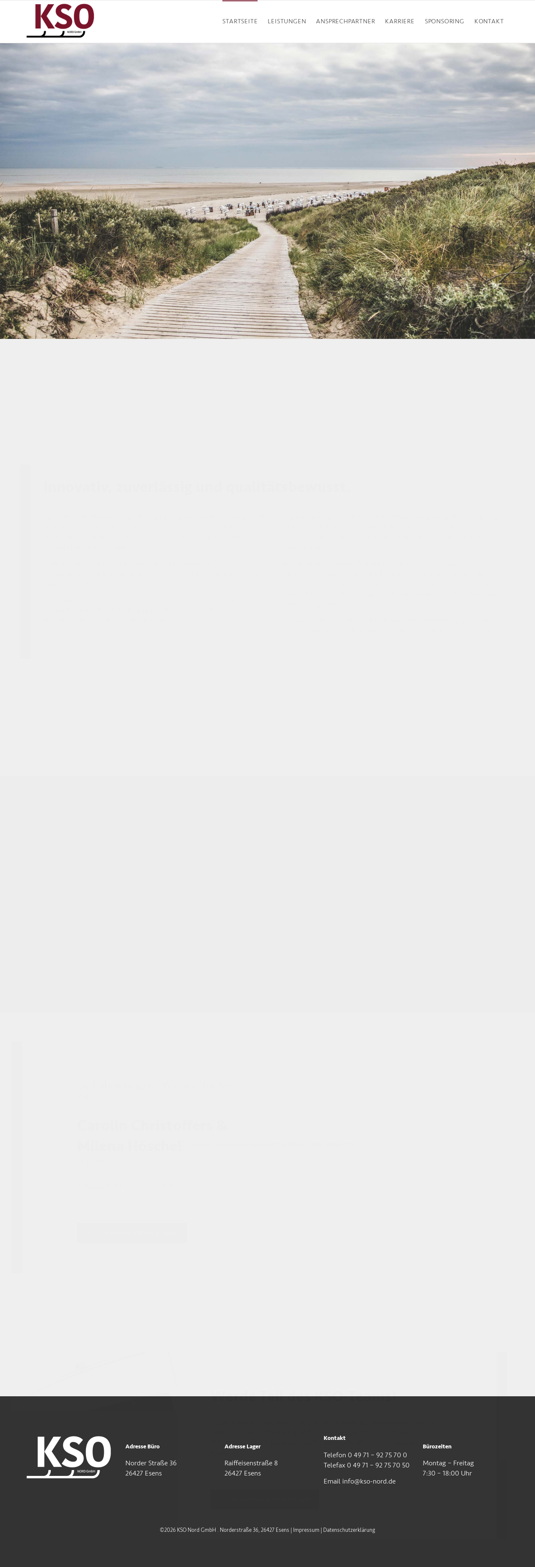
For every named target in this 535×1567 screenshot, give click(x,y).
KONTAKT (489, 21)
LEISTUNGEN (287, 21)
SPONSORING (444, 21)
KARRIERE (399, 21)
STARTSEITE (240, 21)
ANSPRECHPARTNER (345, 21)
